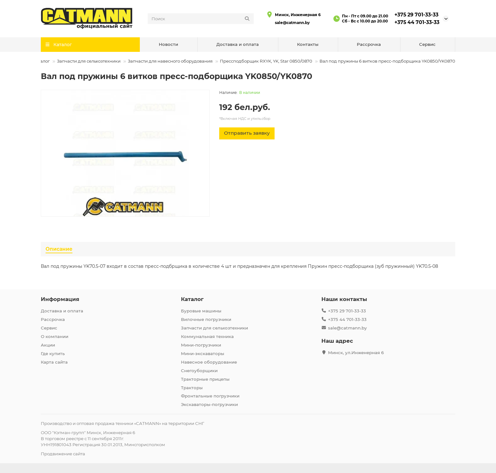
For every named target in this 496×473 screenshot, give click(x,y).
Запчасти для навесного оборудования (170, 61)
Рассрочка (369, 44)
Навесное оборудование (209, 362)
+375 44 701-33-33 (416, 22)
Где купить (53, 353)
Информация (60, 299)
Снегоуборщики (199, 370)
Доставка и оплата (237, 44)
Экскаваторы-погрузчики (209, 404)
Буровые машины (201, 310)
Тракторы (192, 387)
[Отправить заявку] (247, 133)
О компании (54, 336)
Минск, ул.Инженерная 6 (356, 352)
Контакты (308, 44)
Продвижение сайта (63, 453)
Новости (168, 44)
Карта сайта (54, 362)
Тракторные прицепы (205, 379)
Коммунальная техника (207, 336)
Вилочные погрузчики (206, 319)
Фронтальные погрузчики (210, 395)
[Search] (201, 18)
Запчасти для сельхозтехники (89, 61)
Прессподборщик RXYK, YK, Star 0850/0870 (266, 61)
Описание (59, 249)
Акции (48, 344)
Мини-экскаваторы (202, 353)
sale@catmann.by (292, 22)
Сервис (427, 44)
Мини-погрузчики (201, 344)
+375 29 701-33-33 (416, 15)
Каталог (41, 61)
